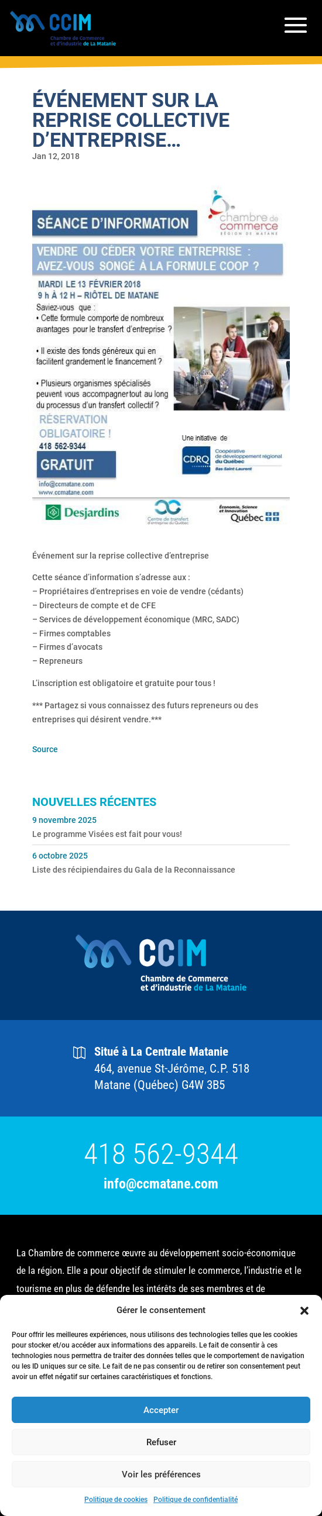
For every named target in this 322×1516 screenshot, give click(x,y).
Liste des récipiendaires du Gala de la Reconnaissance (133, 869)
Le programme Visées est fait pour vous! (107, 834)
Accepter (161, 1410)
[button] (304, 1311)
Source (45, 749)
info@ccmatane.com (161, 1184)
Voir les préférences (161, 1474)
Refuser (161, 1442)
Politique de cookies (116, 1500)
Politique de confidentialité (195, 1500)
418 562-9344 (161, 1154)
